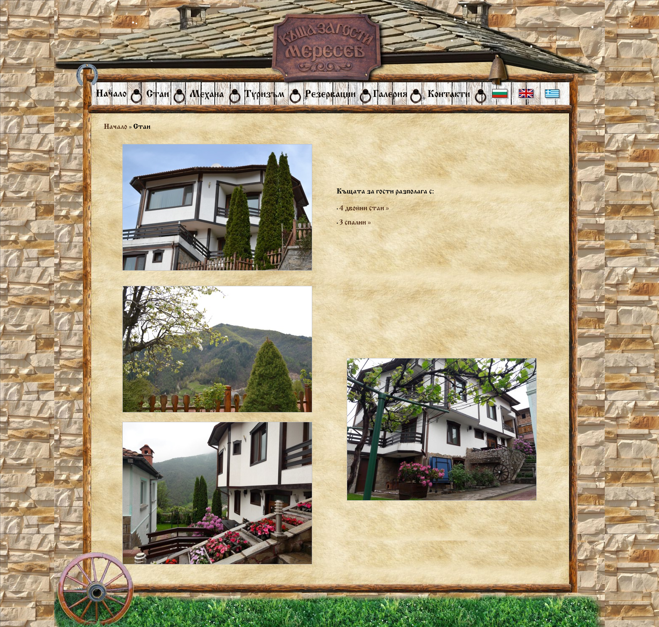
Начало (115, 126)
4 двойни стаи (364, 208)
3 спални (355, 222)
